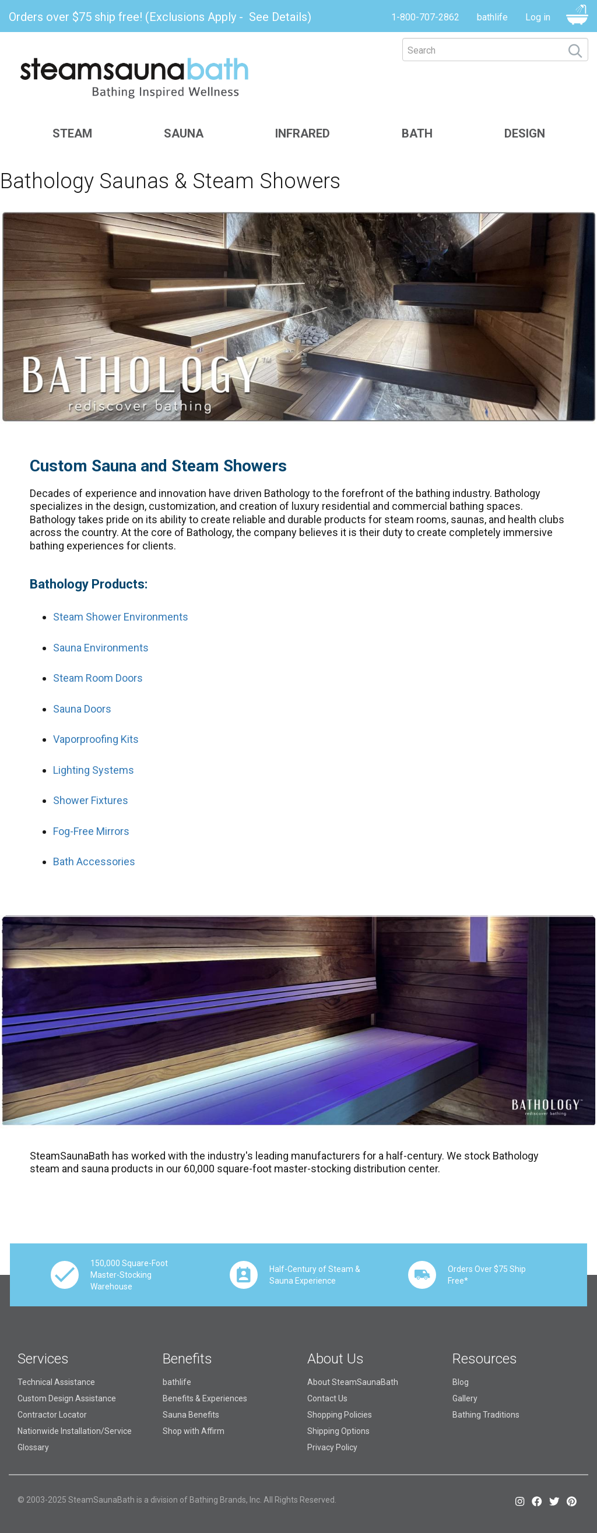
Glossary (33, 1447)
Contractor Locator (52, 1414)
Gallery (464, 1398)
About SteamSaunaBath (352, 1382)
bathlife (492, 17)
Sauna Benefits (191, 1414)
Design (524, 133)
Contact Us (327, 1398)
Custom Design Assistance (66, 1398)
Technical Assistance (56, 1382)
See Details (278, 17)
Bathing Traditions (485, 1414)
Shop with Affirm (193, 1431)
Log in (537, 17)
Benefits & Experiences (205, 1398)
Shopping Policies (339, 1414)
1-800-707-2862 (425, 17)
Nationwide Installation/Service (74, 1431)
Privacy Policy (332, 1447)
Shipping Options (338, 1431)
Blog (460, 1382)
